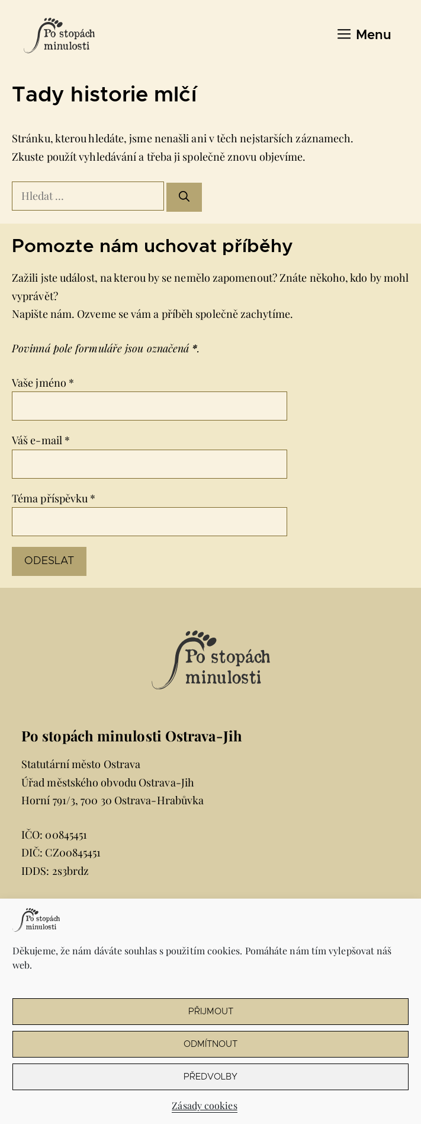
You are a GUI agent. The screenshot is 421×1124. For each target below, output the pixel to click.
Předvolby (210, 1076)
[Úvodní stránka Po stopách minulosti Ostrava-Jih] (59, 35)
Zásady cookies (204, 1105)
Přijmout (210, 1011)
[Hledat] (184, 197)
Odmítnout (210, 1044)
